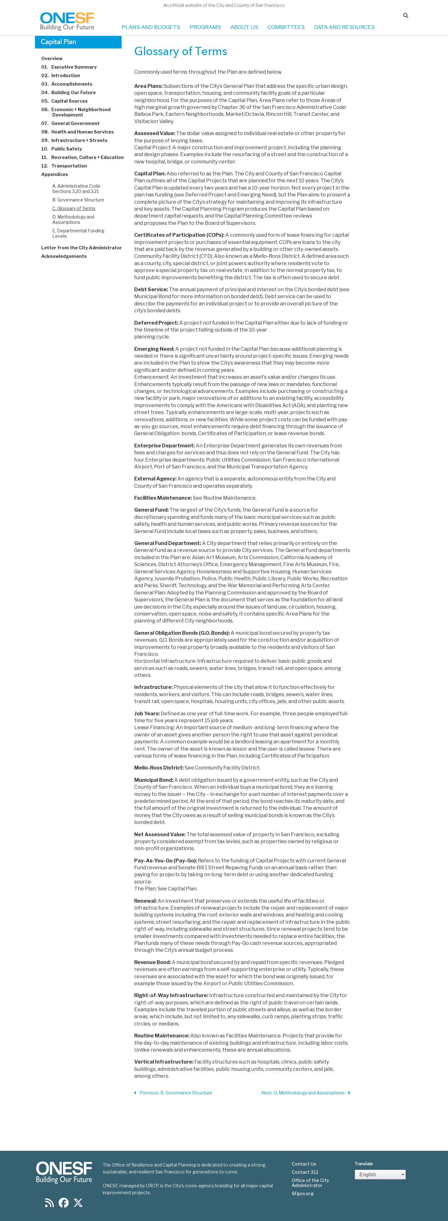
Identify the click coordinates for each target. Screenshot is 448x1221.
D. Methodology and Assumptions (73, 219)
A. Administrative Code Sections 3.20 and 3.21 (76, 188)
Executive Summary (73, 67)
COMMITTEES (286, 27)
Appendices (58, 174)
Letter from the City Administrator (85, 247)
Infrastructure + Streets (78, 140)
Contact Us (304, 1164)
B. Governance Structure (78, 199)
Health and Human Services (81, 131)
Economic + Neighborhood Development (80, 112)
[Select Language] (380, 1174)
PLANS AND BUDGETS (151, 27)
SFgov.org (303, 1193)
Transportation (68, 165)
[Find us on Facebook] (64, 1205)
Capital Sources (68, 101)
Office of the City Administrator (310, 1183)
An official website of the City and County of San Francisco (224, 5)
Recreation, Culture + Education (86, 157)
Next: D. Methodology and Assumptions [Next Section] (305, 1093)
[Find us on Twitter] (78, 1205)
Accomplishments (70, 84)
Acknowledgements (68, 256)
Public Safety (65, 148)
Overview (55, 58)
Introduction (64, 75)
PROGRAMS (205, 27)
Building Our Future (72, 92)
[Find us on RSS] (49, 1205)
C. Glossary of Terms (73, 208)
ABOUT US (244, 27)
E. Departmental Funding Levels (78, 233)
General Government (74, 123)
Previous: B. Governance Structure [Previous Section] (173, 1093)
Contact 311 (305, 1172)
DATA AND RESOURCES (344, 27)
